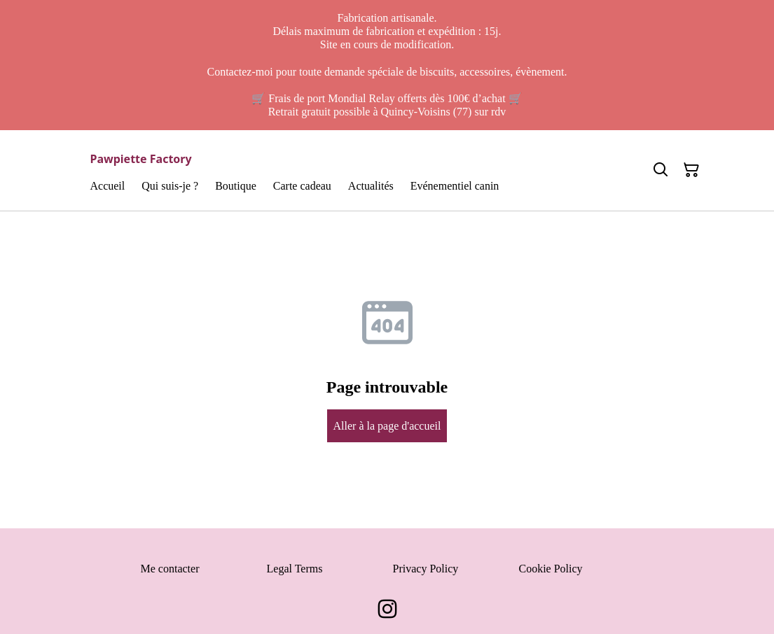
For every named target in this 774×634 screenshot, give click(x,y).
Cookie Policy (551, 569)
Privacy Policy (426, 569)
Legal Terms (295, 569)
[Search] (660, 170)
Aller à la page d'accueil (387, 426)
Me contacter (170, 569)
